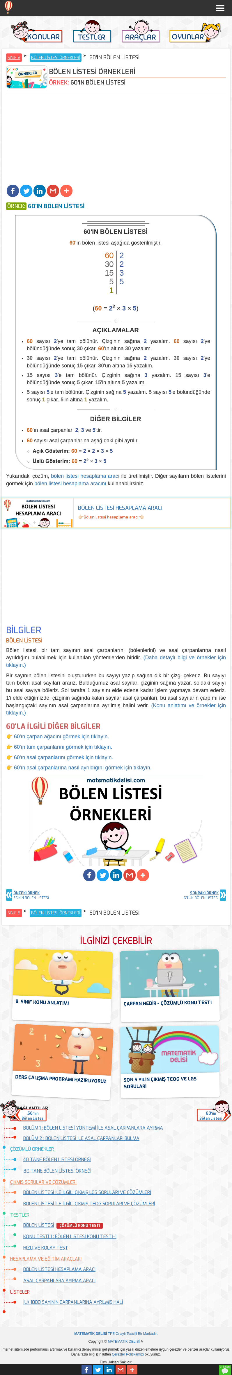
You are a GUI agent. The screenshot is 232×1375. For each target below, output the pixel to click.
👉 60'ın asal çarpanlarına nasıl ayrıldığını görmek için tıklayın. (79, 768)
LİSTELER (20, 1292)
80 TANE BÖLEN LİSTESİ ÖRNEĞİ (57, 1171)
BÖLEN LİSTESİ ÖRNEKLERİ (55, 57)
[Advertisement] (116, 139)
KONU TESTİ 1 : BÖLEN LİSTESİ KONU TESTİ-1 (69, 1237)
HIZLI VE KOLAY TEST (45, 1248)
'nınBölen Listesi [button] (33, 1116)
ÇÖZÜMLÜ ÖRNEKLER (32, 1149)
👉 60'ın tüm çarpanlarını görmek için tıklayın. (59, 747)
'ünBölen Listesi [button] (210, 1116)
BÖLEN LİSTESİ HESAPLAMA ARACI (59, 1269)
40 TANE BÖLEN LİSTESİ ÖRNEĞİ (57, 1160)
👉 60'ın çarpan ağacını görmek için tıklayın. (57, 736)
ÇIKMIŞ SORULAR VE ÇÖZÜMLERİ (43, 1182)
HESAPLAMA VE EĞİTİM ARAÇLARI (46, 1259)
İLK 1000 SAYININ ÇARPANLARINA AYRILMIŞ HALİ (73, 1302)
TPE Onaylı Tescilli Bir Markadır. (116, 1334)
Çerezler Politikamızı (128, 1354)
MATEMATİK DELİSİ (124, 1342)
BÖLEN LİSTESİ (38, 1225)
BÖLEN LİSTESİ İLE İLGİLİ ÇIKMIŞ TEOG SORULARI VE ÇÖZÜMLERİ (89, 1204)
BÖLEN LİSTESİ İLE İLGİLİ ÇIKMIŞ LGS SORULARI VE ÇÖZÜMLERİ (87, 1192)
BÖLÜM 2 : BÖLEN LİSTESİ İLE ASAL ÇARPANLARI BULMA (81, 1138)
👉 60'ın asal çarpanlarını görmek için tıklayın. (59, 757)
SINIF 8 (14, 57)
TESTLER (19, 1215)
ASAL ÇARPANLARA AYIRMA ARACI (59, 1281)
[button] (13, 191)
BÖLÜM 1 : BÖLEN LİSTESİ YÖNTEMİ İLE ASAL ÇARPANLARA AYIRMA (93, 1128)
